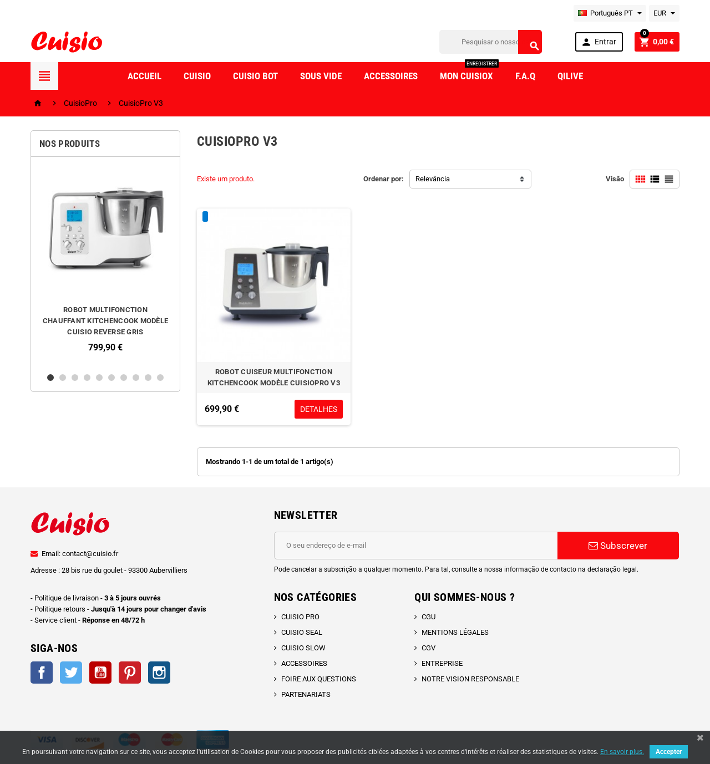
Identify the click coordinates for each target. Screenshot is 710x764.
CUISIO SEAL (301, 632)
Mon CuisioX (469, 72)
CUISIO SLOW (303, 648)
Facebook (42, 672)
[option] (105, 264)
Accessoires (391, 76)
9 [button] (148, 377)
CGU (428, 617)
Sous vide (321, 76)
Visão (615, 179)
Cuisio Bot (255, 76)
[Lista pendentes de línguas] (610, 13)
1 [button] (50, 377)
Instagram (159, 672)
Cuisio (197, 76)
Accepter (669, 752)
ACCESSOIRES (304, 663)
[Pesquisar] (490, 42)
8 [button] (136, 377)
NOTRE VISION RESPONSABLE (470, 679)
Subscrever (618, 545)
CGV (428, 648)
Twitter (71, 672)
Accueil (144, 76)
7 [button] (123, 377)
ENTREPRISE (442, 663)
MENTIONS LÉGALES (455, 632)
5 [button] (99, 377)
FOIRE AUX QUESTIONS (318, 679)
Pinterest (130, 672)
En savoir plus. (622, 752)
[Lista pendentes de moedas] (664, 13)
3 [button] (75, 377)
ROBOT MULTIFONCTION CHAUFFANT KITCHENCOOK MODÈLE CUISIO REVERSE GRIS (105, 320)
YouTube (100, 672)
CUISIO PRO (300, 617)
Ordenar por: (383, 179)
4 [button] (87, 377)
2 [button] (62, 377)
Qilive (570, 76)
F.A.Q (525, 76)
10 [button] (160, 377)
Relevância (432, 179)
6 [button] (111, 377)
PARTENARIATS (306, 694)
